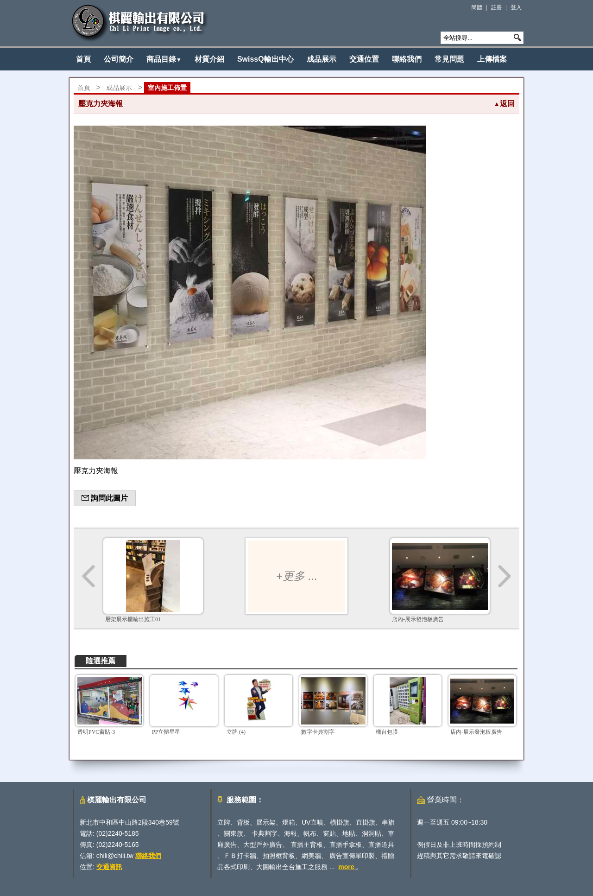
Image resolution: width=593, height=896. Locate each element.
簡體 (476, 7)
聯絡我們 (407, 59)
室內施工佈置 (167, 87)
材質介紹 (209, 59)
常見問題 (449, 59)
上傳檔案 (492, 59)
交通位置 (364, 59)
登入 (516, 7)
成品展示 (321, 59)
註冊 (496, 7)
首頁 (83, 59)
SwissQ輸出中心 (265, 59)
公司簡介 (118, 59)
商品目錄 (164, 59)
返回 (504, 104)
